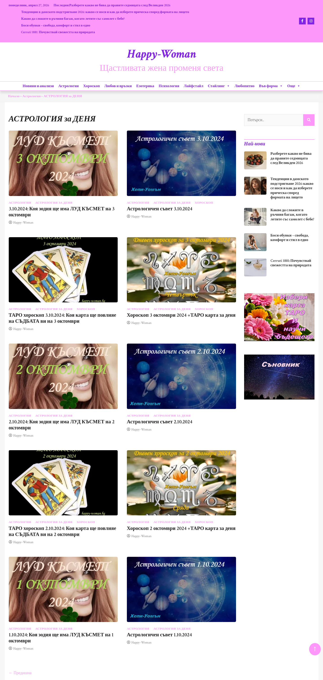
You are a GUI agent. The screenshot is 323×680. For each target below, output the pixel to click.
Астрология (68, 86)
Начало (14, 96)
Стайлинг (219, 86)
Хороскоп (91, 86)
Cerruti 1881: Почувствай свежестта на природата (58, 32)
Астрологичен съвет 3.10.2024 (159, 209)
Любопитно (244, 86)
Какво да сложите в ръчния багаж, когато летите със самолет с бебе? (73, 18)
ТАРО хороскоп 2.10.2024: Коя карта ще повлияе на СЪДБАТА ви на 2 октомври (62, 531)
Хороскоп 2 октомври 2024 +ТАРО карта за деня (181, 528)
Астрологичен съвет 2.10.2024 (159, 422)
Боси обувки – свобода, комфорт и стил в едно (55, 25)
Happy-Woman (161, 54)
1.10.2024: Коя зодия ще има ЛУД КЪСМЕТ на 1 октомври (61, 638)
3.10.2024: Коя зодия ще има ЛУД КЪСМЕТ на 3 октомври (62, 212)
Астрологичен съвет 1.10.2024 (159, 635)
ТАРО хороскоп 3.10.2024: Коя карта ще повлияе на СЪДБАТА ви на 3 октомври (62, 318)
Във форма (271, 86)
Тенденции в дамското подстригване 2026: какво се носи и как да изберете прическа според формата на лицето (105, 12)
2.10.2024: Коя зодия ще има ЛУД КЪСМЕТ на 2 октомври (62, 425)
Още (293, 86)
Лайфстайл (193, 86)
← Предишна (20, 673)
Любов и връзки (118, 86)
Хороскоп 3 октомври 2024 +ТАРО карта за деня (181, 315)
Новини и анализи (38, 86)
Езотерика (145, 86)
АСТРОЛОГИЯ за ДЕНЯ (53, 203)
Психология (169, 86)
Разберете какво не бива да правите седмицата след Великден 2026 (119, 5)
